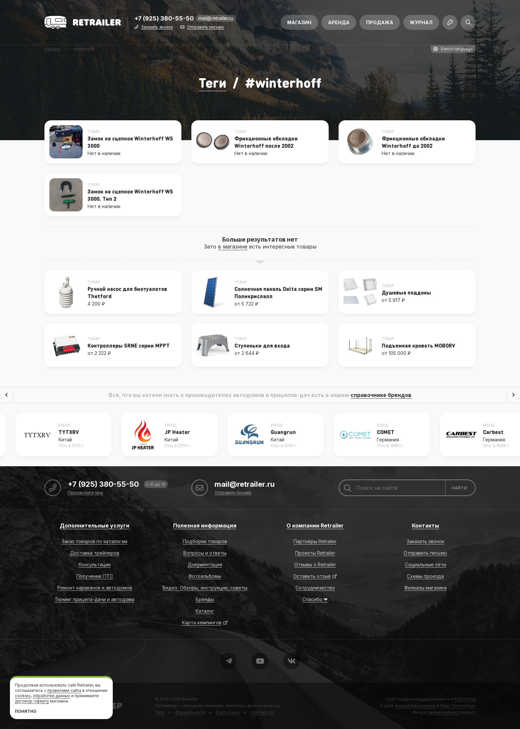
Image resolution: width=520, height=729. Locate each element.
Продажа (379, 22)
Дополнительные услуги (94, 525)
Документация (205, 564)
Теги (213, 82)
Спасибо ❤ (315, 599)
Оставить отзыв (312, 576)
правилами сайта (64, 690)
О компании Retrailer (315, 525)
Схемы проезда (425, 576)
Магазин (299, 22)
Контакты (425, 525)
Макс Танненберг (458, 705)
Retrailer (190, 699)
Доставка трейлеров (94, 553)
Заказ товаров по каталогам (94, 541)
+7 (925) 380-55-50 (164, 19)
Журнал (421, 22)
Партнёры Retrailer (315, 541)
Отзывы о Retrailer (315, 564)
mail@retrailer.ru (215, 18)
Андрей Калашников (415, 705)
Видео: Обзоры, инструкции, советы (204, 587)
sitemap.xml (263, 712)
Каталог (205, 611)
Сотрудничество (315, 587)
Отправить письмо (205, 27)
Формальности (190, 712)
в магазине (232, 246)
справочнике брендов (381, 395)
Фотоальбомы (204, 576)
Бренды (205, 599)
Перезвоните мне (85, 493)
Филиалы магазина (425, 587)
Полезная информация (204, 525)
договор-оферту (32, 701)
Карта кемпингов (202, 622)
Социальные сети (425, 564)
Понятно (25, 711)
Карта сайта (228, 712)
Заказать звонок (157, 27)
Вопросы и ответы (205, 553)
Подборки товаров (205, 541)
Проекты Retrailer (315, 553)
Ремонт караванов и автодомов (94, 587)
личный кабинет (443, 712)
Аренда (339, 22)
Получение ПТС (94, 576)
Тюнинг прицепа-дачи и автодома (94, 599)
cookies (23, 695)
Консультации (95, 564)
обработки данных (51, 695)
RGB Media (465, 699)
